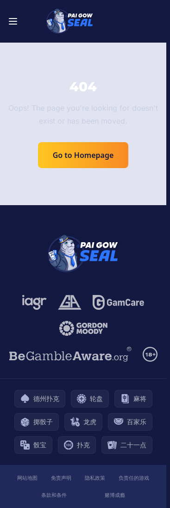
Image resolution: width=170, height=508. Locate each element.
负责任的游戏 (134, 477)
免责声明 (61, 477)
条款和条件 (54, 494)
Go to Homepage (83, 155)
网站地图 (27, 477)
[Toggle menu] (13, 21)
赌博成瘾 (115, 494)
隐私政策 (95, 477)
